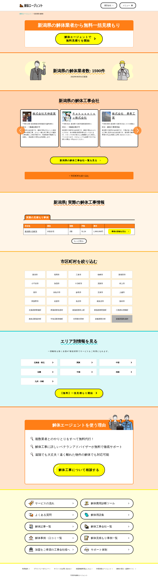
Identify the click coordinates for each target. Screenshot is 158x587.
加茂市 (56, 283)
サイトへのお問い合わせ (63, 569)
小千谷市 (35, 283)
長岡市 (56, 275)
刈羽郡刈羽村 (78, 319)
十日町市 (78, 283)
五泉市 (100, 292)
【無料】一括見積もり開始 (79, 393)
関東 (85, 362)
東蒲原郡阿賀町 (100, 310)
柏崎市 (100, 275)
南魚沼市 (100, 301)
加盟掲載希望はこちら (84, 569)
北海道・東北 (44, 362)
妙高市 (78, 292)
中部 (124, 362)
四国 (124, 372)
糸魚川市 (56, 292)
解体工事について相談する (79, 470)
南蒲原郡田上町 (78, 310)
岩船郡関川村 (100, 319)
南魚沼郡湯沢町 (35, 319)
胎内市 (122, 301)
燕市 (35, 292)
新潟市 (35, 275)
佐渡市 (56, 301)
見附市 (100, 283)
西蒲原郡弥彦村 (57, 310)
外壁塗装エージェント (104, 569)
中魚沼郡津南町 (57, 319)
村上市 (122, 283)
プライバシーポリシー (42, 569)
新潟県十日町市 (31, 231)
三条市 (78, 275)
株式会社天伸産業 (44, 113)
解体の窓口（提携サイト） (126, 569)
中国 (85, 372)
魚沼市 (78, 301)
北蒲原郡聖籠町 (35, 310)
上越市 (122, 292)
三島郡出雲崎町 (122, 310)
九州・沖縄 (45, 381)
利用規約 (26, 569)
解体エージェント (26, 14)
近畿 (46, 372)
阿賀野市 (35, 301)
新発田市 (122, 275)
